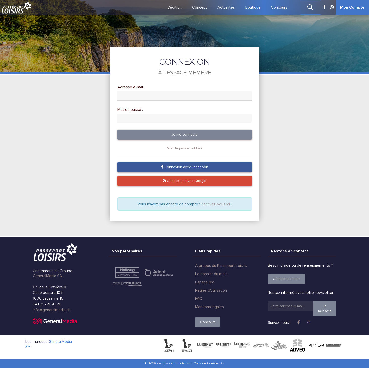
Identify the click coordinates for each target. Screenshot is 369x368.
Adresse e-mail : (131, 87)
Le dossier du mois (211, 273)
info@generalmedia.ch (51, 309)
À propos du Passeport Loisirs (221, 265)
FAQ (198, 298)
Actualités (226, 7)
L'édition (175, 7)
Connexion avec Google (184, 181)
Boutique (253, 7)
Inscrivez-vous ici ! (216, 204)
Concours (279, 7)
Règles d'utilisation (211, 290)
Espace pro (204, 282)
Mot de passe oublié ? (184, 148)
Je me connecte (184, 134)
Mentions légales (209, 306)
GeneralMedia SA (47, 275)
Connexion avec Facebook (184, 167)
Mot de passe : (130, 109)
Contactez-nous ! (286, 279)
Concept (199, 7)
